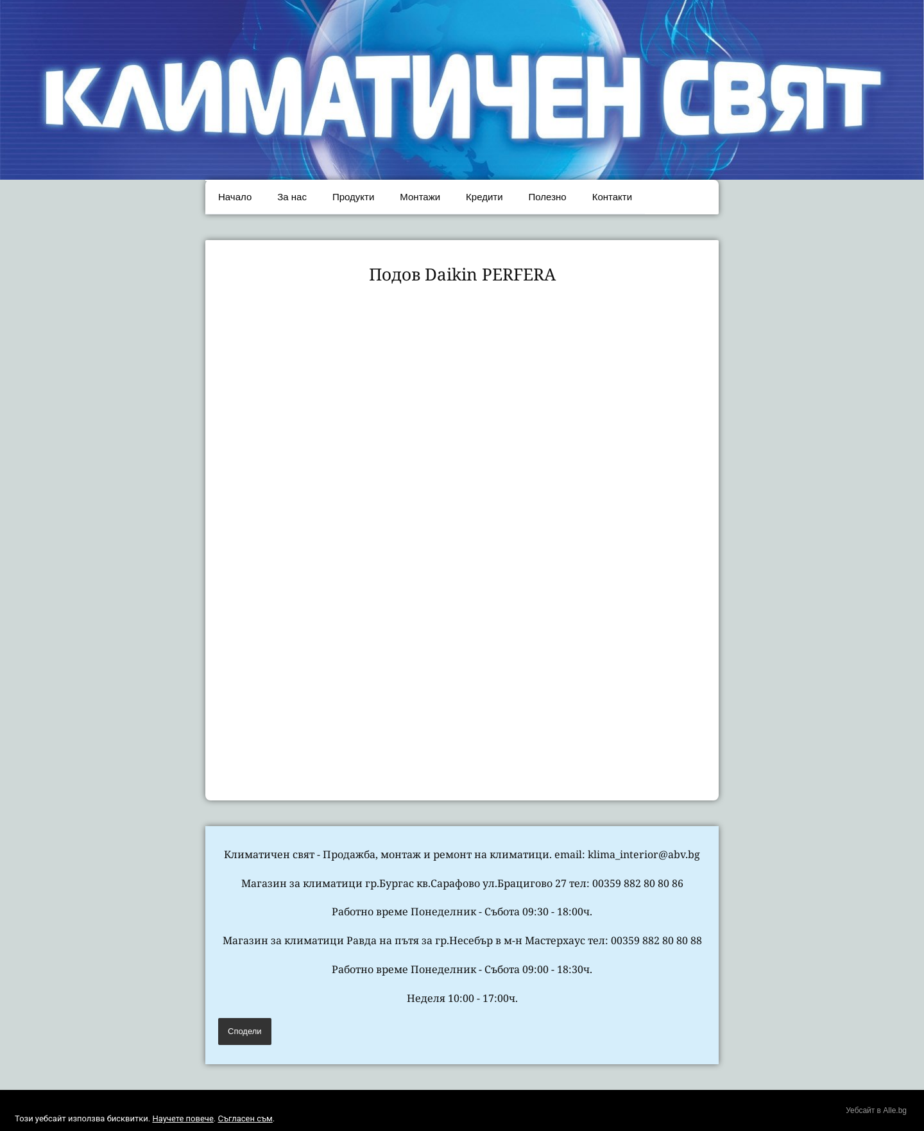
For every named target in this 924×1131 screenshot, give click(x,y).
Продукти (353, 196)
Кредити (484, 196)
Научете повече (182, 1118)
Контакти (612, 196)
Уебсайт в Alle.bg (876, 1110)
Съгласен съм (245, 1118)
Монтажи (420, 196)
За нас (292, 196)
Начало (235, 196)
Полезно (548, 196)
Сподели (245, 1031)
